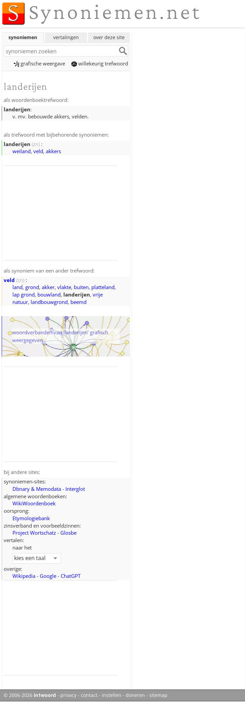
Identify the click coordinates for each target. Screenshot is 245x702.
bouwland (49, 294)
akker (48, 287)
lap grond (23, 294)
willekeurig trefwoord (99, 63)
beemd (78, 302)
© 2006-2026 (30, 695)
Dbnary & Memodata (36, 488)
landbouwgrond (49, 302)
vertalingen (66, 37)
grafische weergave (39, 63)
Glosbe (68, 532)
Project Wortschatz (34, 532)
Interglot (75, 488)
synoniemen (22, 37)
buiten (81, 287)
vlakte (64, 287)
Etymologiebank (31, 518)
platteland (103, 287)
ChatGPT (71, 575)
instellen (111, 695)
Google (48, 575)
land (17, 287)
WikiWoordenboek (34, 503)
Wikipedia (23, 575)
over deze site (109, 37)
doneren (135, 695)
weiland (21, 151)
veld (38, 151)
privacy (68, 695)
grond (32, 287)
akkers (53, 151)
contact (89, 695)
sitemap (158, 695)
